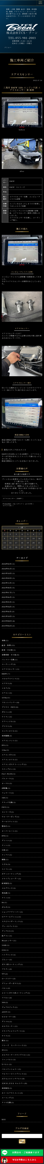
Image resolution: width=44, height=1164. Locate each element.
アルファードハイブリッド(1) (14, 1074)
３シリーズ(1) (8, 812)
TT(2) (5, 974)
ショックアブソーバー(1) (12, 912)
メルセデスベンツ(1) (10, 678)
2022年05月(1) (8, 602)
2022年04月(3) (8, 607)
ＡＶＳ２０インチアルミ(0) (13, 1079)
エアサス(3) (7, 683)
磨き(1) (5, 1040)
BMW (19, 498)
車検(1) (5, 640)
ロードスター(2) (9, 978)
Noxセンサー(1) (9, 940)
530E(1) (6, 945)
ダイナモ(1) (7, 1021)
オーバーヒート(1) (10, 831)
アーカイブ (22, 558)
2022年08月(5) (8, 588)
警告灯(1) (6, 826)
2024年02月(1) (8, 564)
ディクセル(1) (8, 931)
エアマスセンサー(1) (10, 669)
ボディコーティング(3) (11, 874)
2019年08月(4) (8, 621)
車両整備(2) (7, 736)
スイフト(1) (7, 869)
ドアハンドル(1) (9, 721)
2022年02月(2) (8, 611)
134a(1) (5, 750)
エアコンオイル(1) (10, 759)
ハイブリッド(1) (9, 955)
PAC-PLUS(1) (9, 774)
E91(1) (5, 745)
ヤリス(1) (6, 1036)
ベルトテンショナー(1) (11, 1069)
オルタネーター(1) (10, 1026)
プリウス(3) (7, 726)
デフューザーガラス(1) (11, 983)
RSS (4, 1119)
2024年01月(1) (8, 569)
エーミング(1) (8, 1098)
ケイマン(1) (7, 717)
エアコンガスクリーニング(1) (14, 764)
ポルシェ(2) (7, 712)
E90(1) (5, 836)
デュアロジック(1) (10, 1007)
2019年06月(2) (8, 626)
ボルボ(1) (6, 907)
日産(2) (5, 850)
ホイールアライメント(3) (12, 1093)
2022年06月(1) (8, 597)
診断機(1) (6, 788)
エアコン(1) (7, 693)
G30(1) (5, 950)
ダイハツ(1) (7, 840)
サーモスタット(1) (10, 821)
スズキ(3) (6, 864)
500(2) (5, 1002)
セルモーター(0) (9, 1017)
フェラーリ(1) (8, 793)
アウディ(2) (7, 969)
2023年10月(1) (8, 573)
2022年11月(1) (8, 583)
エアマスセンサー (9, 498)
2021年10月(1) (8, 616)
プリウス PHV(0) (10, 707)
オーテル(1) (7, 783)
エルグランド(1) (9, 888)
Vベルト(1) (7, 1064)
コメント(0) (7, 505)
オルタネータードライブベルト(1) (16, 1055)
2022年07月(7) (8, 592)
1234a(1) (6, 697)
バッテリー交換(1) (10, 659)
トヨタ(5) (6, 688)
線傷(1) (5, 859)
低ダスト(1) (7, 936)
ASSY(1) (6, 1012)
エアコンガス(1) (9, 755)
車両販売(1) (7, 1088)
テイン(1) (6, 898)
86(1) (4, 902)
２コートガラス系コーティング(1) (16, 993)
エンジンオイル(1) (10, 731)
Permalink (7, 504)
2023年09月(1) (8, 578)
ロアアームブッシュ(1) (11, 917)
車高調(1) (6, 893)
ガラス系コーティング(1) (12, 964)
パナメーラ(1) (8, 778)
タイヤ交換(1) (8, 1102)
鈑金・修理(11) (8, 645)
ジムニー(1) (7, 959)
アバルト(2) (7, 998)
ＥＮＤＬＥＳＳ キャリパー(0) (14, 1083)
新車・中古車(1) (9, 650)
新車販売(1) (7, 883)
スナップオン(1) (9, 769)
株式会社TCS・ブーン (22, 32)
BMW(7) (6, 674)
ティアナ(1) (7, 855)
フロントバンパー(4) (10, 702)
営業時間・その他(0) (10, 655)
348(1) (5, 798)
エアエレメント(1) (10, 740)
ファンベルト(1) (9, 1059)
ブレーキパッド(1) (10, 926)
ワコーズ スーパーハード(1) (14, 1045)
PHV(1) (6, 807)
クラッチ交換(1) (9, 802)
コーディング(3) (9, 664)
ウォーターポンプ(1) (10, 817)
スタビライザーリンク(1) (12, 921)
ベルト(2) (6, 988)
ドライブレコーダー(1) (11, 879)
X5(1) (5, 1050)
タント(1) (6, 845)
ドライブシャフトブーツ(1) (13, 1031)
